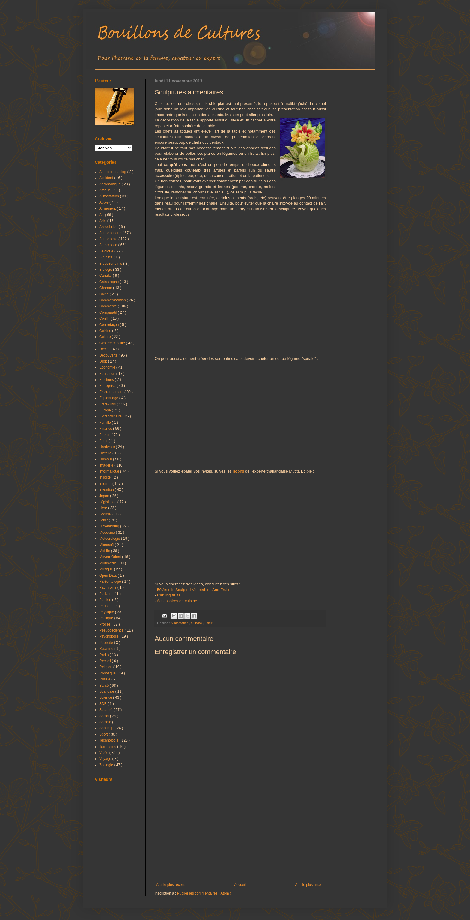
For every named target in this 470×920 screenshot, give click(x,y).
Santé (104, 685)
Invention (107, 490)
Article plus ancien (309, 885)
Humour (106, 459)
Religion (106, 667)
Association (109, 227)
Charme (106, 288)
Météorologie (110, 538)
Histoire (105, 453)
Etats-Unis (108, 404)
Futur (104, 441)
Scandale (107, 691)
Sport (104, 734)
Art (102, 215)
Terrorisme (108, 747)
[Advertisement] (240, 833)
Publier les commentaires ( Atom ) (204, 893)
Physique (107, 612)
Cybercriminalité (112, 343)
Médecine (107, 532)
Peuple (105, 606)
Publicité (106, 643)
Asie (103, 221)
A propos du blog (113, 172)
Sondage (107, 728)
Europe (105, 410)
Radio (104, 655)
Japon (104, 496)
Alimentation (180, 623)
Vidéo (104, 753)
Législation (108, 502)
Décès (104, 349)
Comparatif (108, 312)
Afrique (105, 190)
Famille (105, 422)
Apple (104, 202)
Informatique (109, 471)
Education (107, 374)
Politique (106, 618)
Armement (108, 208)
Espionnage (109, 398)
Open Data (108, 575)
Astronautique (110, 233)
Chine (104, 294)
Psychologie (109, 636)
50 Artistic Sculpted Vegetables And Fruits (193, 589)
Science (106, 697)
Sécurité (106, 710)
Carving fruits (168, 595)
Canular (106, 275)
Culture (105, 337)
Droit (103, 361)
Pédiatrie (107, 594)
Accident (106, 178)
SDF (103, 704)
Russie (105, 679)
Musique (106, 569)
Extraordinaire (111, 416)
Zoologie (106, 765)
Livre (103, 508)
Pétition (105, 600)
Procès (105, 624)
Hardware (107, 447)
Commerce (108, 306)
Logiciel (105, 514)
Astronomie (108, 239)
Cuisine (197, 623)
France (105, 435)
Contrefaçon (109, 325)
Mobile (105, 551)
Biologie (106, 269)
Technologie (109, 740)
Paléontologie (110, 581)
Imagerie (106, 465)
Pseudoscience (112, 630)
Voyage (105, 759)
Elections (107, 380)
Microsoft (107, 545)
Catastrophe (109, 282)
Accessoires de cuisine (177, 601)
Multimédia (108, 563)
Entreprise (108, 386)
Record (105, 661)
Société (105, 722)
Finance (106, 428)
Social (104, 716)
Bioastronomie (111, 263)
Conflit (104, 318)
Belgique (106, 251)
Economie (107, 367)
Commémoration (113, 300)
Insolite (105, 477)
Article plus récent (170, 885)
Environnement (111, 392)
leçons (238, 471)
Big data (106, 257)
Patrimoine (108, 587)
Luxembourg (109, 526)
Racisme (106, 649)
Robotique (108, 673)
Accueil (240, 885)
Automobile (108, 245)
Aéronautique (110, 184)
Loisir (208, 623)
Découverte (109, 355)
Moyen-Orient (110, 557)
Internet (105, 484)
